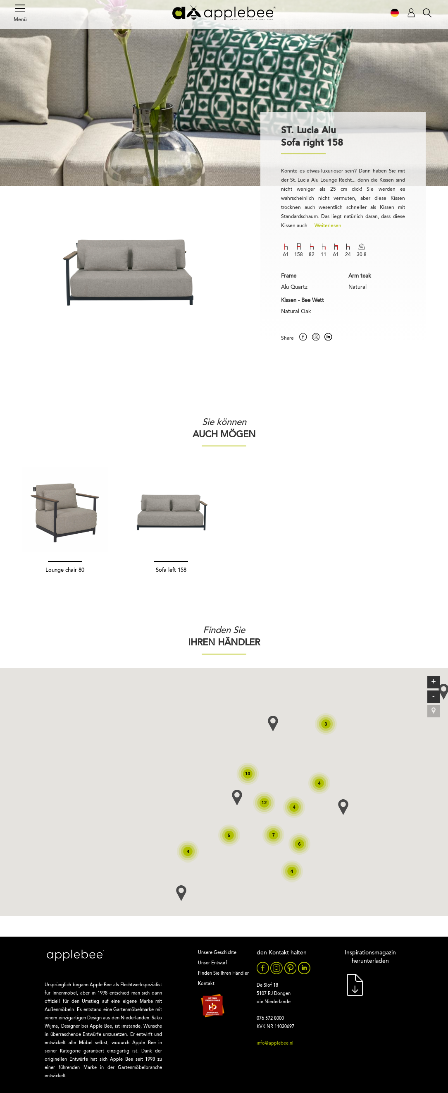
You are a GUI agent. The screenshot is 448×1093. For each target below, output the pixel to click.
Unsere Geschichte (217, 953)
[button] (181, 893)
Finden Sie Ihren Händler (223, 973)
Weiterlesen (328, 225)
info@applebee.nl (275, 1043)
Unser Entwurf (212, 963)
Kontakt (206, 984)
